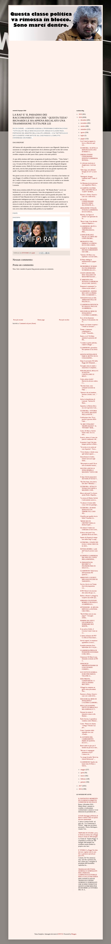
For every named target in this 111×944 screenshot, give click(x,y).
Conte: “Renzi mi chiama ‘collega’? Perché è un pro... (88, 725)
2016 (80, 789)
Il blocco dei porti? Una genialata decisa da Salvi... (89, 533)
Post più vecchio (64, 320)
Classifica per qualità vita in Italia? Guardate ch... (88, 517)
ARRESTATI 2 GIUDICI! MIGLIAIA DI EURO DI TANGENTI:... (88, 579)
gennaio (83, 782)
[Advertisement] (31, 56)
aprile (82, 773)
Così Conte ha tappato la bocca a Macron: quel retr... (87, 143)
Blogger (73, 934)
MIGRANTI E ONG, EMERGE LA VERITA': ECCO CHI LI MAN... (88, 243)
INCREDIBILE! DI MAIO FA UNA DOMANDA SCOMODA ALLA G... (88, 268)
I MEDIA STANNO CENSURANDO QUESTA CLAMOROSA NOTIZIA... (89, 157)
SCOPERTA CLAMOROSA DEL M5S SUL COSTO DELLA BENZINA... (89, 557)
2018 (80, 117)
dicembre (84, 120)
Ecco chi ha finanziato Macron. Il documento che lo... (89, 320)
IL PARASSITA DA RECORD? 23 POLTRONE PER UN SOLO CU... (88, 565)
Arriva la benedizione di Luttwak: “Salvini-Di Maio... (87, 401)
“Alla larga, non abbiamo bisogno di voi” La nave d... (88, 171)
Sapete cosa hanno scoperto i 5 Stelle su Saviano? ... (89, 325)
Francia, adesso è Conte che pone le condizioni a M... (88, 438)
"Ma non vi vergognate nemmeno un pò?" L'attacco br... (87, 752)
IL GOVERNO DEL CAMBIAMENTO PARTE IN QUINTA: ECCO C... (87, 739)
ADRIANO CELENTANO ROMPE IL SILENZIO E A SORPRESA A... (88, 602)
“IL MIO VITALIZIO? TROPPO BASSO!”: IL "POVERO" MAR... (88, 426)
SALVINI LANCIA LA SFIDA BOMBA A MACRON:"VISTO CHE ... (89, 471)
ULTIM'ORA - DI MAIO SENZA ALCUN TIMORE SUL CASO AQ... (88, 510)
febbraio (83, 779)
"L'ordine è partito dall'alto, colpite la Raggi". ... (88, 344)
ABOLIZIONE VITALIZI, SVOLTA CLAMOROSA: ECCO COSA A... (89, 210)
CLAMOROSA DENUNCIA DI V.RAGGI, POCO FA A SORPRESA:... (89, 306)
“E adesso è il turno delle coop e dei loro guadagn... (89, 504)
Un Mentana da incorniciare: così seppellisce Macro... (89, 184)
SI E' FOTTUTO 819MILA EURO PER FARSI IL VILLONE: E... (88, 674)
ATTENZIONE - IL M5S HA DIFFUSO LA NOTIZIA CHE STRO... (89, 609)
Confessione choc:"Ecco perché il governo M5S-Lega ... (88, 419)
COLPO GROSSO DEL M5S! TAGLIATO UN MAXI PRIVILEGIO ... (88, 275)
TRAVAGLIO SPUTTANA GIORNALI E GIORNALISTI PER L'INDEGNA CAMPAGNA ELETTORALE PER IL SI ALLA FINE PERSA (88, 872)
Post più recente (18, 320)
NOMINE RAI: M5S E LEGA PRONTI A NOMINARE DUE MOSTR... (87, 623)
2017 (80, 786)
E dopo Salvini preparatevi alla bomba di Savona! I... (89, 478)
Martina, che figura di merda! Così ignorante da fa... (88, 216)
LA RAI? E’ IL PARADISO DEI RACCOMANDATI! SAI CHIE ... (89, 250)
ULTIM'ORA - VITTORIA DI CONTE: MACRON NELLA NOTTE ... (88, 412)
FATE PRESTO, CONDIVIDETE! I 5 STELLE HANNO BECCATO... (87, 681)
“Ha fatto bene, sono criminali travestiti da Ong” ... (87, 387)
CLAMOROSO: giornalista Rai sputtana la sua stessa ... (88, 349)
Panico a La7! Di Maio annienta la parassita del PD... (88, 338)
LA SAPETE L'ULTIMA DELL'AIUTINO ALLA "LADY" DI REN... (88, 190)
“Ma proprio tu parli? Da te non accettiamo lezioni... (88, 464)
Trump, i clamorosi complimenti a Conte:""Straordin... (87, 331)
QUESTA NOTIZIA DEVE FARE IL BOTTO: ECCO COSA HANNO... (89, 356)
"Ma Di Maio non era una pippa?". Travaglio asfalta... (88, 616)
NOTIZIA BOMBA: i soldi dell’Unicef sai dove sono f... (88, 551)
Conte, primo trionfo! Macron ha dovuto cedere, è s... (89, 381)
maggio (83, 769)
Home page (41, 320)
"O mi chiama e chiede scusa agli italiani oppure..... (89, 453)
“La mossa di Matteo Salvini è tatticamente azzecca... (89, 499)
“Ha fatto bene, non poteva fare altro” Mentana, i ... (88, 482)
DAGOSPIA (16, 217)
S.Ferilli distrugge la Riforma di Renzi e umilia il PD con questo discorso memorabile (88, 817)
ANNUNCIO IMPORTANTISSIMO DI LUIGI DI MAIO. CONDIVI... (89, 666)
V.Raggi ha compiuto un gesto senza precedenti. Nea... (88, 689)
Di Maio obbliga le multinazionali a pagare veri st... (88, 261)
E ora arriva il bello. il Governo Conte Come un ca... (88, 631)
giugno (83, 139)
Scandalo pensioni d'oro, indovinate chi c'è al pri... (88, 646)
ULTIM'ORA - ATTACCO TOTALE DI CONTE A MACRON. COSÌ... (88, 488)
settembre (84, 129)
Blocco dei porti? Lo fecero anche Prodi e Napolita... (88, 494)
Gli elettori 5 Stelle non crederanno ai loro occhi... (89, 529)
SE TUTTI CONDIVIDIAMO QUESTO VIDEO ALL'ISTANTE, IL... (87, 202)
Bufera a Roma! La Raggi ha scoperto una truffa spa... (89, 596)
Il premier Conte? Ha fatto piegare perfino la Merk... (88, 443)
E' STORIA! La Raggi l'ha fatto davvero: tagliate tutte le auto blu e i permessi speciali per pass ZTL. (88, 852)
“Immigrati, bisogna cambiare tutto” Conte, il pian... (88, 178)
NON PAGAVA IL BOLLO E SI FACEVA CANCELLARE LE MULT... (89, 373)
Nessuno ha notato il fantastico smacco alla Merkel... (87, 714)
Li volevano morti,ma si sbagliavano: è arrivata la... (88, 165)
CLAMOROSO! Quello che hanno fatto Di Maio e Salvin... (88, 764)
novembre (84, 123)
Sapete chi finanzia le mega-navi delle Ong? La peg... (89, 538)
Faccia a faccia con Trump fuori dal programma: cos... (88, 586)
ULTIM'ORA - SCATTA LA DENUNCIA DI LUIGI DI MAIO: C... (88, 149)
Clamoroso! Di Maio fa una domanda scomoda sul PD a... (89, 659)
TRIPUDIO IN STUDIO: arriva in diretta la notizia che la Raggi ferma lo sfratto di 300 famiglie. (88, 834)
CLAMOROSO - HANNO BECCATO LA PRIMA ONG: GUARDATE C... (88, 293)
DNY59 (60, 934)
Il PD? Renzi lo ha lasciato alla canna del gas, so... (88, 592)
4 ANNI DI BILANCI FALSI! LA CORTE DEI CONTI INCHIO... (88, 236)
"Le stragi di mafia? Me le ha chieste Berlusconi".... (89, 758)
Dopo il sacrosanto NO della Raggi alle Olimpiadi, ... (89, 362)
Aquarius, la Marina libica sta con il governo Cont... (88, 407)
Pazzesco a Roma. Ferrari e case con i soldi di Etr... (88, 195)
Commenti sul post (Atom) (27, 323)
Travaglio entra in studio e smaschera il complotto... (88, 367)
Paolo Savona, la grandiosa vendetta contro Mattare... (89, 720)
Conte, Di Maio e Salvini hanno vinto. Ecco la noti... (88, 432)
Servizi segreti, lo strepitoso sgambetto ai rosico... (88, 641)
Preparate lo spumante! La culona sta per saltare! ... (88, 287)
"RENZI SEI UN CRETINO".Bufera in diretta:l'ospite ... (87, 523)
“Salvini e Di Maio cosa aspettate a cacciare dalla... (89, 256)
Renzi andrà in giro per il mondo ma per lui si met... (89, 746)
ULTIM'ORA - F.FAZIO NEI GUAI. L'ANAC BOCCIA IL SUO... (89, 544)
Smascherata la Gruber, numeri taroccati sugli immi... (87, 458)
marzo (83, 776)
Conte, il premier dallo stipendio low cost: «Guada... (87, 732)
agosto (83, 132)
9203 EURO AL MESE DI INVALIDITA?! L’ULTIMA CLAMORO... (89, 313)
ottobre (83, 126)
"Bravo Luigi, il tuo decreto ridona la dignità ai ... (88, 222)
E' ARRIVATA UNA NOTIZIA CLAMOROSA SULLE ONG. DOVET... (89, 281)
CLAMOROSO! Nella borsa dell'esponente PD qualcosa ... (89, 572)
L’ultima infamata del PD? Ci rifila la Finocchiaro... (88, 636)
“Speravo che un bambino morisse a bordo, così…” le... (88, 394)
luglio (83, 135)
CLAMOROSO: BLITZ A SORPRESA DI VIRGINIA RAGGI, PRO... (88, 229)
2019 (80, 114)
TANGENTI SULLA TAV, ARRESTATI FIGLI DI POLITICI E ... (88, 299)
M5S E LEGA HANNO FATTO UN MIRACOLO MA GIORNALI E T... (89, 707)
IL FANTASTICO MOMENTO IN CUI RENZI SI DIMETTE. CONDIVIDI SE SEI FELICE (88, 800)
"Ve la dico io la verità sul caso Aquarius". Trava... (88, 448)
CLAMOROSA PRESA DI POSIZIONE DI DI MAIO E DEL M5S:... (89, 652)
